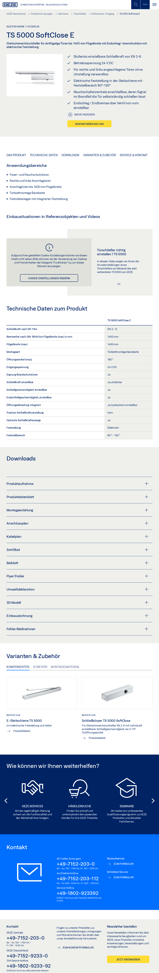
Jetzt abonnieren (128, 959)
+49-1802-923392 (77, 893)
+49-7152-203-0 (76, 864)
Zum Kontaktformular (78, 947)
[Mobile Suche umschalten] (135, 4)
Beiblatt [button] (77, 563)
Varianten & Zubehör (99, 155)
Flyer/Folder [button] (77, 576)
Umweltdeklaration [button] (77, 589)
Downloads (70, 155)
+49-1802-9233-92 (29, 965)
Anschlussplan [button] (77, 523)
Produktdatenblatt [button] (77, 497)
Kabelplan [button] (77, 536)
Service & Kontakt (134, 155)
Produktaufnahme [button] (77, 483)
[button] (5, 800)
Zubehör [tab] (40, 667)
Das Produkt (16, 155)
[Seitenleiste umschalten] (145, 4)
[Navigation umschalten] (154, 4)
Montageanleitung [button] (77, 510)
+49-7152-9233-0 (27, 955)
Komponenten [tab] (18, 667)
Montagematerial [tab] (65, 667)
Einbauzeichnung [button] (77, 616)
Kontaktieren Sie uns (89, 123)
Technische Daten (44, 155)
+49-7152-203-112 (78, 878)
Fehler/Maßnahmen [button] (77, 629)
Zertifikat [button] (77, 550)
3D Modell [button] (77, 602)
